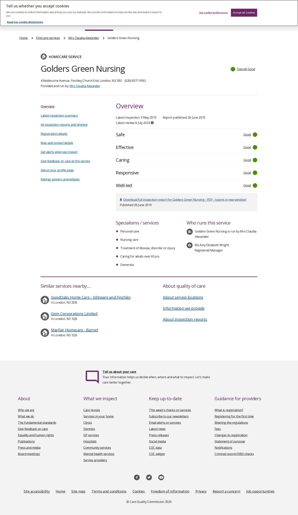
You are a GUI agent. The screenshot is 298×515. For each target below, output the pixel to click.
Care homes (91, 410)
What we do (26, 416)
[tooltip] (152, 123)
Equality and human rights (36, 435)
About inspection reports (185, 319)
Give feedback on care (33, 429)
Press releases (159, 435)
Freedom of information (170, 491)
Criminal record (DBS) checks (234, 454)
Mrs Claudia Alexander (83, 38)
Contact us (271, 23)
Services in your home (98, 416)
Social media (157, 441)
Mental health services (98, 454)
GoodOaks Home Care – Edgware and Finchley (91, 297)
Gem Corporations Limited (74, 313)
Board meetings (29, 454)
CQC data (155, 448)
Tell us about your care (119, 372)
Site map (78, 491)
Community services (97, 448)
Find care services (99, 23)
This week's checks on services (170, 410)
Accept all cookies (244, 10)
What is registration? (229, 410)
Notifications (223, 448)
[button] (243, 69)
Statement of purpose (230, 441)
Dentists (89, 429)
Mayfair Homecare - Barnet (74, 329)
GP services (91, 435)
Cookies (138, 491)
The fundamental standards (37, 423)
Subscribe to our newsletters (169, 416)
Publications (173, 23)
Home (23, 23)
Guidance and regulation (222, 23)
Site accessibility (37, 491)
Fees (218, 429)
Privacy (201, 491)
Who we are (26, 410)
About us (57, 23)
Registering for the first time (234, 416)
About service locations (183, 297)
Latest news (157, 429)
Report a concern (226, 491)
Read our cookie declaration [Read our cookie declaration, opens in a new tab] (25, 19)
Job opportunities (260, 491)
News (138, 23)
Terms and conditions (109, 491)
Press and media (29, 448)
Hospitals (89, 441)
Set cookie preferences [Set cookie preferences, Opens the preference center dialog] (213, 10)
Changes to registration (231, 435)
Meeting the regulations (231, 423)
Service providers (95, 460)
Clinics (87, 423)
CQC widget (157, 454)
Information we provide (183, 308)
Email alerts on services (165, 423)
